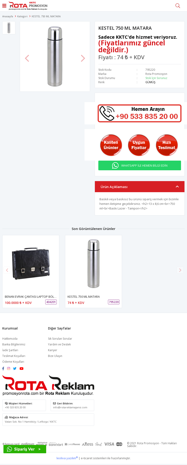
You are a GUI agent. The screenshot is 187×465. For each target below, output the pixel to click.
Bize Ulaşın (55, 356)
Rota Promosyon (156, 74)
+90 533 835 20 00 (15, 407)
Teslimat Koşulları (13, 356)
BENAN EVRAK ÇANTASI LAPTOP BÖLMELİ (32, 296)
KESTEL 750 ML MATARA (84, 296)
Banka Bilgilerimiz (13, 344)
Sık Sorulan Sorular (60, 339)
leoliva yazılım (67, 458)
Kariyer (52, 350)
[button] (180, 270)
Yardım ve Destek (59, 344)
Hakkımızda (9, 339)
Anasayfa (7, 16)
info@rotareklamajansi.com (70, 407)
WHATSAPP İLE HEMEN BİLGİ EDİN (144, 165)
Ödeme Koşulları (13, 362)
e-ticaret (86, 458)
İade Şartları (10, 350)
